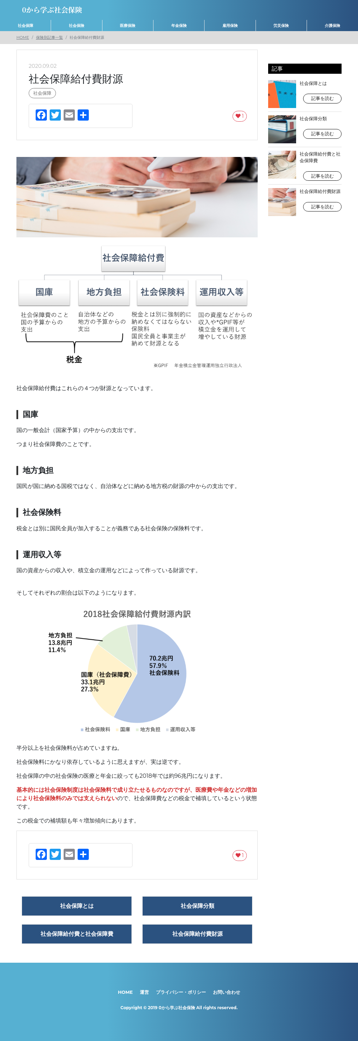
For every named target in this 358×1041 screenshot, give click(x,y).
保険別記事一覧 (49, 37)
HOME (22, 37)
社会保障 (25, 25)
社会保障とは (305, 94)
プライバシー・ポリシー (181, 992)
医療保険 (127, 25)
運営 (144, 992)
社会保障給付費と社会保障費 (305, 166)
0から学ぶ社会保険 (177, 1007)
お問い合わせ (226, 992)
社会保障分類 (305, 129)
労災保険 (281, 25)
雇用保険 (230, 25)
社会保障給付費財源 (305, 202)
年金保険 (179, 25)
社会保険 (76, 25)
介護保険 (332, 25)
